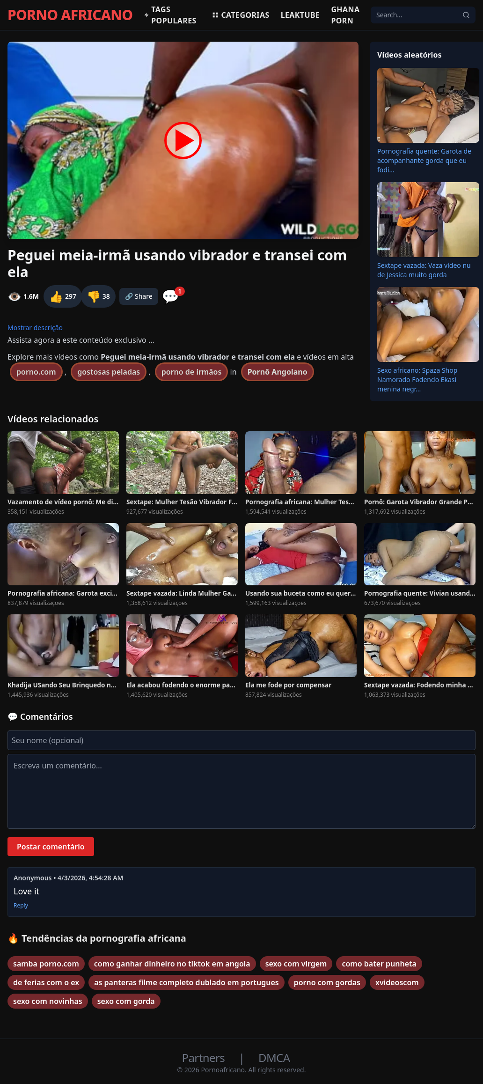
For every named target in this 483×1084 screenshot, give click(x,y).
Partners (204, 1057)
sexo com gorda (126, 1001)
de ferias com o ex (46, 982)
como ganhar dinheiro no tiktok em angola (172, 964)
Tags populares (170, 15)
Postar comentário (51, 846)
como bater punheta (379, 964)
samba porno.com (46, 964)
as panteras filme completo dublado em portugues (186, 982)
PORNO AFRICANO (69, 15)
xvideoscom (397, 982)
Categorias (240, 15)
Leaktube (300, 15)
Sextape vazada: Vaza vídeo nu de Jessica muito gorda (424, 270)
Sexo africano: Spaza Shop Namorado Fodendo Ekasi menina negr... (417, 379)
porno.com (36, 372)
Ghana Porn (345, 15)
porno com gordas (327, 982)
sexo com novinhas (47, 1001)
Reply (21, 905)
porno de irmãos (191, 372)
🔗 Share (139, 296)
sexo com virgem (296, 964)
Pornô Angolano (277, 372)
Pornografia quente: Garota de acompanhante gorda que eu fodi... (424, 160)
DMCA (274, 1057)
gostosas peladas (108, 372)
